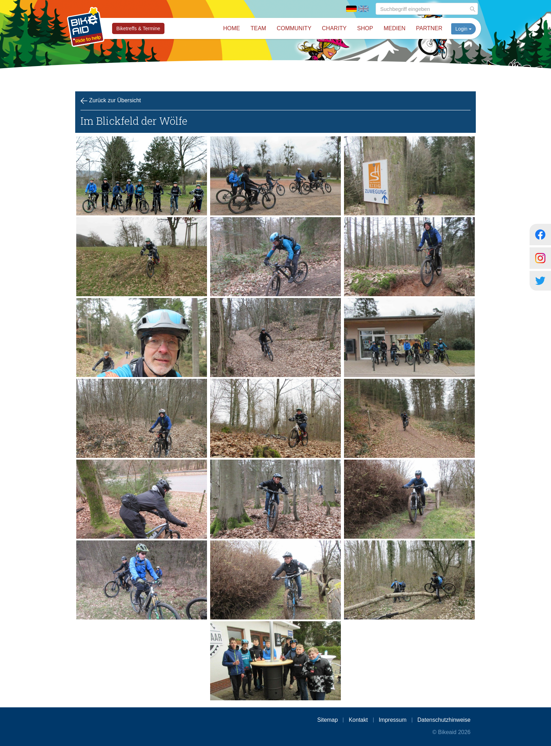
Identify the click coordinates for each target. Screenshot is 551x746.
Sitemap (327, 720)
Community (294, 28)
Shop (365, 28)
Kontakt (358, 720)
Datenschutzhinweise (444, 720)
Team (258, 28)
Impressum (393, 720)
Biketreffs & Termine (138, 28)
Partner (429, 28)
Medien (395, 28)
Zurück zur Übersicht (110, 100)
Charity (334, 28)
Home (231, 28)
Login (463, 29)
